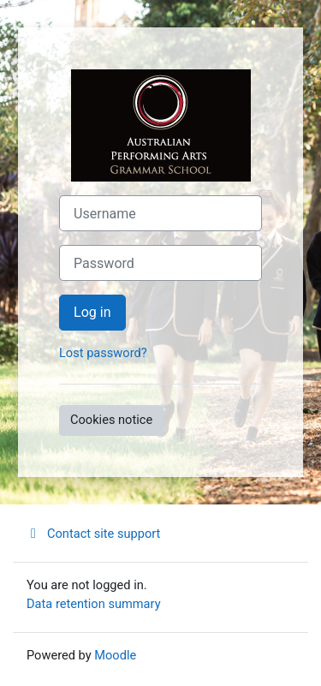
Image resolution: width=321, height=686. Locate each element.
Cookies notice (111, 419)
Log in (92, 312)
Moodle (115, 655)
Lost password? (103, 353)
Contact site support (93, 533)
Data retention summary (94, 603)
